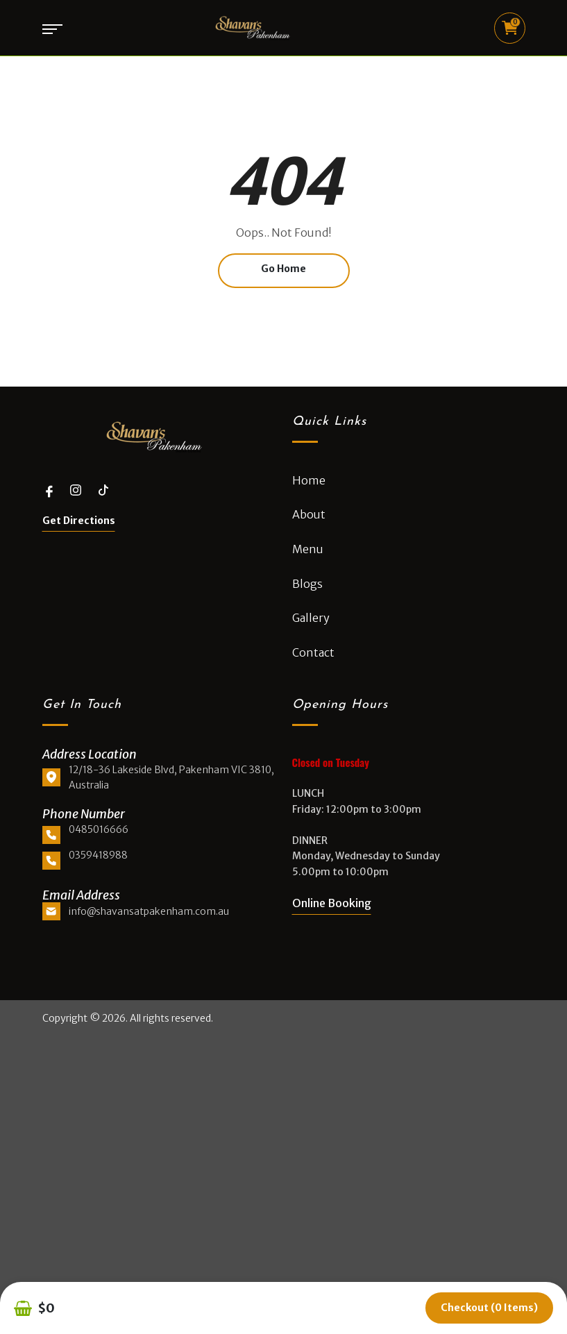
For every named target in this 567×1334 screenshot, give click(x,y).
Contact (313, 652)
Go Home (283, 268)
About (308, 514)
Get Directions (78, 520)
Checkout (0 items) (489, 1307)
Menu (307, 549)
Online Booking (331, 903)
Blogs (307, 584)
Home (308, 480)
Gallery (311, 618)
